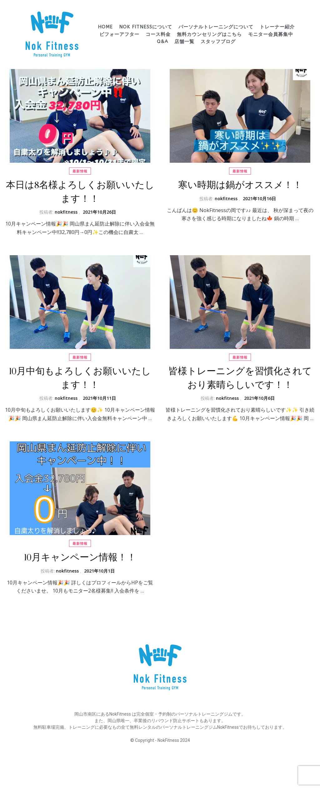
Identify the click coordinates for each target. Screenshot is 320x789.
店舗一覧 (184, 41)
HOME (105, 27)
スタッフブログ (218, 41)
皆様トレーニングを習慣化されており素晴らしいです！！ (240, 378)
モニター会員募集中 (270, 34)
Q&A (162, 41)
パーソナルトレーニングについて (215, 27)
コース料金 (158, 34)
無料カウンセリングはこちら (209, 34)
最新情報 (80, 171)
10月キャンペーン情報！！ (80, 557)
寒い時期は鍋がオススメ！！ (240, 185)
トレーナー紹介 (277, 27)
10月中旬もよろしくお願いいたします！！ (80, 378)
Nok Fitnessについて (145, 27)
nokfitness (66, 212)
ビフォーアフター (119, 34)
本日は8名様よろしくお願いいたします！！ (80, 192)
